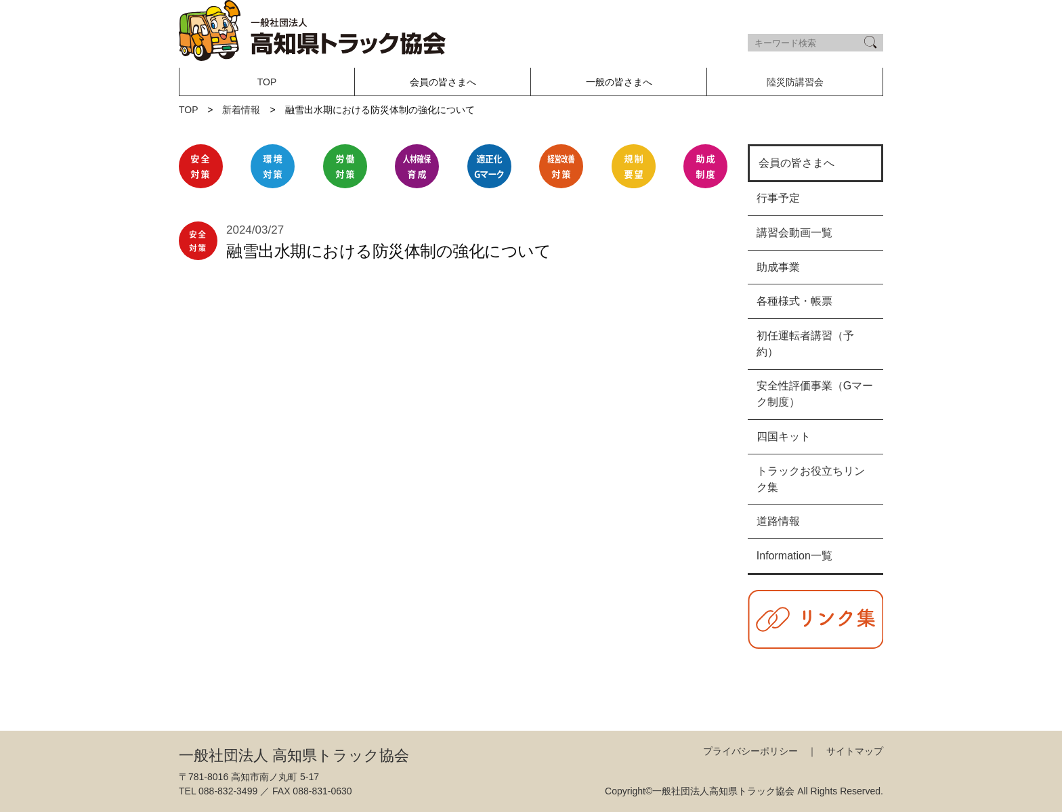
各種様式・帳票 (794, 301)
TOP (267, 82)
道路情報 (778, 521)
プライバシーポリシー (750, 751)
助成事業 (778, 267)
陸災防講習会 (795, 82)
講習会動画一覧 (794, 232)
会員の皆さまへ (796, 163)
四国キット (784, 436)
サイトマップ (854, 751)
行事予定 (778, 198)
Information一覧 (794, 555)
